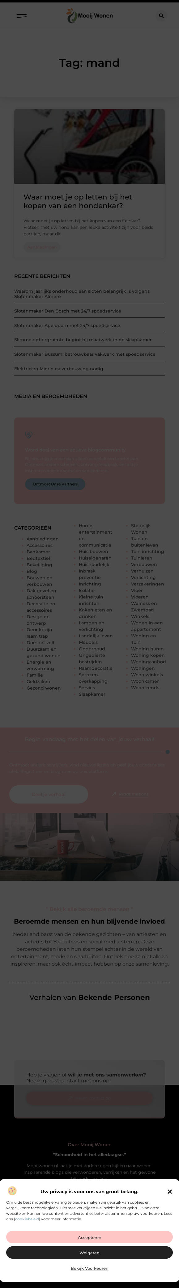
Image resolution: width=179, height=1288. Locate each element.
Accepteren (89, 1237)
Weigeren (89, 1252)
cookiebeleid (27, 1219)
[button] (170, 1192)
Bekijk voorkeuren (90, 1268)
